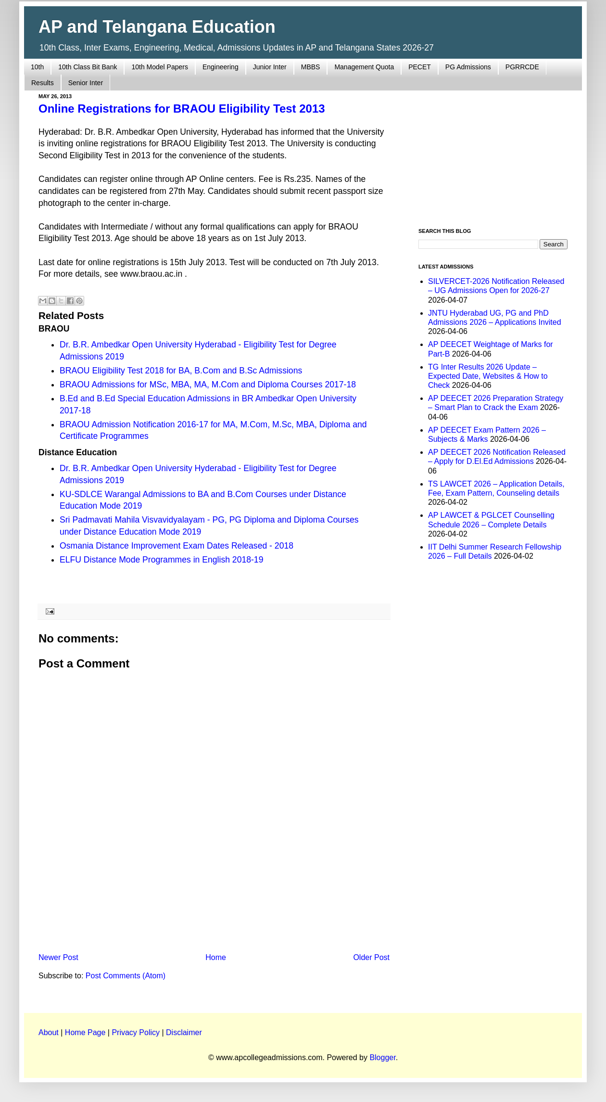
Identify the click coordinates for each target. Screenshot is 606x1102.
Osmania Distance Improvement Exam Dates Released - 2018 (176, 546)
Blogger (382, 1057)
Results (42, 83)
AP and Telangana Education (157, 27)
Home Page (85, 1032)
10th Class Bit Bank (87, 67)
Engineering (220, 67)
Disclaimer (184, 1032)
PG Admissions (468, 67)
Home (215, 957)
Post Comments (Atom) (125, 976)
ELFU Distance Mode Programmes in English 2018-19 (161, 559)
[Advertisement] (214, 869)
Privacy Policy (136, 1032)
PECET (419, 67)
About (48, 1032)
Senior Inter (85, 83)
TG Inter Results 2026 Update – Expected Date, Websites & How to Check (488, 376)
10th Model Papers (159, 67)
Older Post (371, 957)
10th (37, 67)
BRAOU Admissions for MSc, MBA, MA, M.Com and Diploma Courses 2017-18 (208, 384)
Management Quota (364, 67)
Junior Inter (270, 67)
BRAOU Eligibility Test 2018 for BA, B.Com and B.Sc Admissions (181, 370)
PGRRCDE (522, 67)
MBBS (310, 67)
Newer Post (58, 957)
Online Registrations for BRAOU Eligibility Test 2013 (181, 108)
